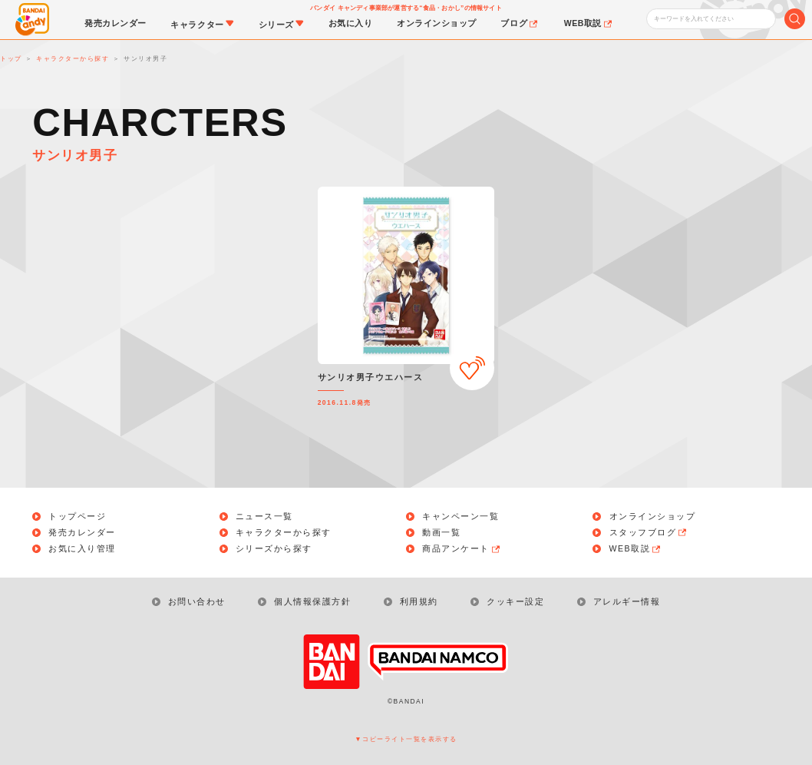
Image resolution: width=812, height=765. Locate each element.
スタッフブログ (648, 532)
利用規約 (419, 601)
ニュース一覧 (264, 516)
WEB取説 (635, 549)
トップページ (77, 516)
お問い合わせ (197, 601)
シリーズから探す (274, 549)
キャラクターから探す (284, 532)
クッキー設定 (515, 601)
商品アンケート (461, 549)
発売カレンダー (82, 532)
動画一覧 (441, 532)
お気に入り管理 (82, 549)
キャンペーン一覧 (460, 516)
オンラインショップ (652, 516)
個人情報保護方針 (312, 601)
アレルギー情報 (627, 601)
